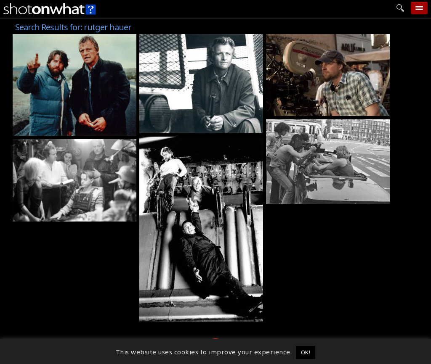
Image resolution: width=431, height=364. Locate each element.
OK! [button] (306, 352)
